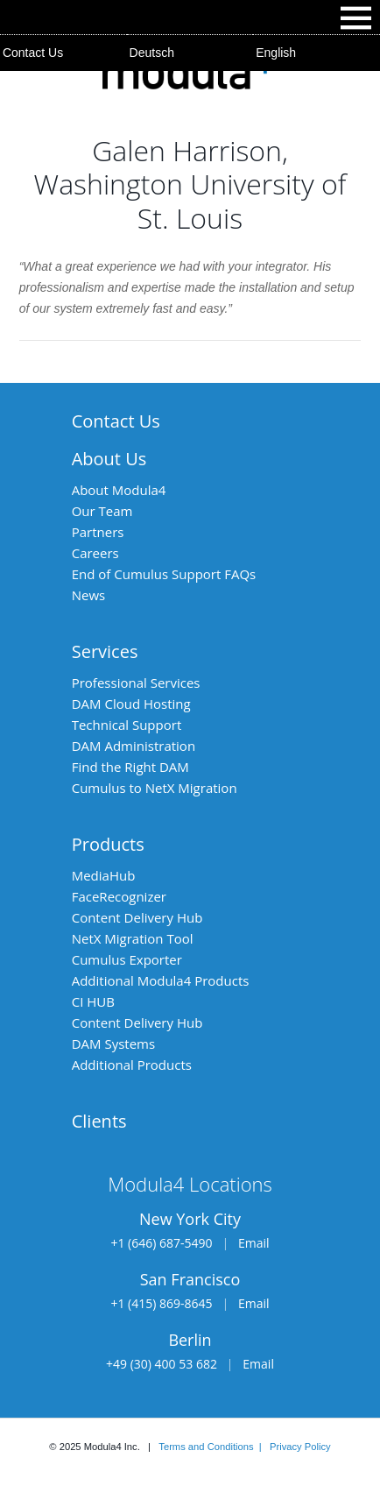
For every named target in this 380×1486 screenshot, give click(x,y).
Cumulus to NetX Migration (154, 787)
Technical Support (127, 724)
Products (108, 844)
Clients (99, 1121)
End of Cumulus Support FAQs (164, 574)
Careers (95, 553)
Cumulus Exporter (127, 959)
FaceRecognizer (119, 896)
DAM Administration (133, 745)
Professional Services (136, 682)
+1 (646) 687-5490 (161, 1243)
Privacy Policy (300, 1446)
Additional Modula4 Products (161, 980)
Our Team (102, 511)
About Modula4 (119, 490)
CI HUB (93, 1001)
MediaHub (104, 875)
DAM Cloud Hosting (131, 703)
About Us (109, 459)
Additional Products (132, 1064)
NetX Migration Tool (133, 938)
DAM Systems (113, 1043)
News (89, 595)
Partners (98, 532)
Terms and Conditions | (214, 1446)
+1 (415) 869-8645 (161, 1303)
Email (254, 1243)
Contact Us (33, 53)
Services (105, 651)
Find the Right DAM (130, 766)
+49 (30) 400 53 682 (161, 1363)
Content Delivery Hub (137, 917)
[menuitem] (190, 52)
